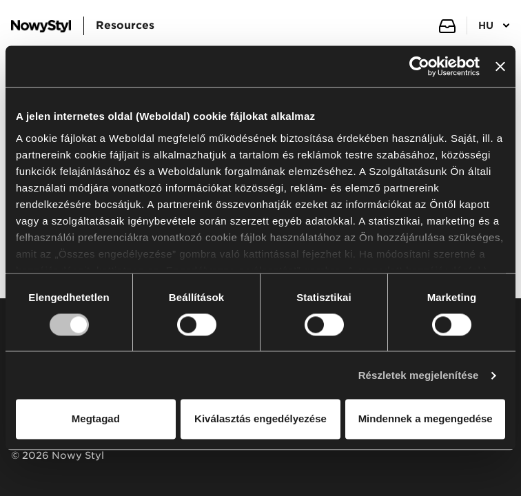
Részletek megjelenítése (418, 375)
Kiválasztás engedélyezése (260, 419)
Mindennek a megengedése (425, 419)
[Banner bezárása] (500, 66)
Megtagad (96, 419)
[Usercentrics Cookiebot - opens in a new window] (419, 66)
